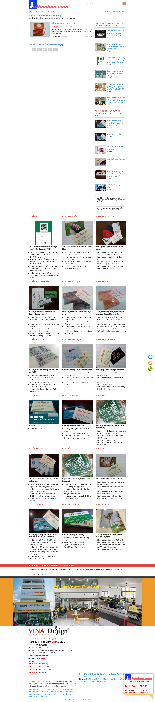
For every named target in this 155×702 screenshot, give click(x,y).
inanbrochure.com (50, 694)
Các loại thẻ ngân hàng (72, 438)
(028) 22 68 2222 (43, 658)
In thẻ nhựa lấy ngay (38, 339)
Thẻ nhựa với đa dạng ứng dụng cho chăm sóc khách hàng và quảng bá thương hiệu (110, 313)
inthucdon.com (34, 692)
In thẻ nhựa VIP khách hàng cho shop (111, 487)
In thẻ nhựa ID (102, 281)
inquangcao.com (34, 689)
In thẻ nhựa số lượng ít (72, 339)
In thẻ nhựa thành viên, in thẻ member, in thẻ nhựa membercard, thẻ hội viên (42, 313)
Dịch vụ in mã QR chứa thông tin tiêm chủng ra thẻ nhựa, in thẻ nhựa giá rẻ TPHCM (116, 59)
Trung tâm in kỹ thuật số (38, 681)
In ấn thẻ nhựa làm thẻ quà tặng (109, 331)
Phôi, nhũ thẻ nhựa (70, 504)
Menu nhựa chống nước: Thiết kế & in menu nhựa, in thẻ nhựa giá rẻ (115, 46)
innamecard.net (34, 694)
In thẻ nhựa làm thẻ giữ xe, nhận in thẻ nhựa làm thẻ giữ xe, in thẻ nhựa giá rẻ (116, 173)
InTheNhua (45, 574)
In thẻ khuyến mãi (104, 384)
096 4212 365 (33, 672)
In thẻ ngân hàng (70, 395)
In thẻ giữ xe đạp (103, 440)
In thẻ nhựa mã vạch (71, 281)
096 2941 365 (33, 669)
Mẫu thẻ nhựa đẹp (52, 11)
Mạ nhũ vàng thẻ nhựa (72, 542)
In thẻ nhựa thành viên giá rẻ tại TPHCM (44, 324)
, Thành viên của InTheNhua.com (64, 26)
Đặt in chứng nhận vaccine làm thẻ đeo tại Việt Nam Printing (115, 73)
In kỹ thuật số (102, 504)
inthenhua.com (67, 689)
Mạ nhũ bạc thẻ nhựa (72, 545)
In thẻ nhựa (34, 216)
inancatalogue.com (67, 694)
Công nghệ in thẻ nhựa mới (74, 435)
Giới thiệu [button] (107, 11)
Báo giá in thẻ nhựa (39, 11)
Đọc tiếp (89, 36)
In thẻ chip (33, 395)
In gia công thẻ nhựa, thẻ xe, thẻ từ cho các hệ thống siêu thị (110, 426)
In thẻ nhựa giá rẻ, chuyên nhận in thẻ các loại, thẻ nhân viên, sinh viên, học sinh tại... (43, 542)
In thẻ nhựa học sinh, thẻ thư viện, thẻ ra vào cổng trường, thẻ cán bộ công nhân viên (116, 100)
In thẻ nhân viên (36, 448)
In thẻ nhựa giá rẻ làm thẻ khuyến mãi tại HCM (110, 370)
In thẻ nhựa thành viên (39, 281)
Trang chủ (32, 15)
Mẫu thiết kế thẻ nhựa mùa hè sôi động (64, 23)
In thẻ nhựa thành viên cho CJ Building (44, 498)
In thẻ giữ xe (101, 395)
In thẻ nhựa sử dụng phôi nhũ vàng (73, 534)
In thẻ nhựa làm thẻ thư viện (107, 549)
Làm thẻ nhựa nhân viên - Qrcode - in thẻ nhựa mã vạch (76, 313)
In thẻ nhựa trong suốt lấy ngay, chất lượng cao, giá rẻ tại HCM (43, 371)
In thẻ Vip (100, 448)
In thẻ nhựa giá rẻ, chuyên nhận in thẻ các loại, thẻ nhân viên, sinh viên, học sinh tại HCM (43, 535)
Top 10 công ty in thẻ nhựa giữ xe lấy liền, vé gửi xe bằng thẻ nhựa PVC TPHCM (115, 86)
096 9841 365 (33, 664)
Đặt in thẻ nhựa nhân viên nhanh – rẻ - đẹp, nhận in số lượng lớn (44, 480)
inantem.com (69, 692)
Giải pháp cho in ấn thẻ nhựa (108, 329)
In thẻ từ (66, 448)
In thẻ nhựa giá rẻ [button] (119, 11)
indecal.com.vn (56, 692)
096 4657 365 (33, 666)
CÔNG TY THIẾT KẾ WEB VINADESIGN (77, 700)
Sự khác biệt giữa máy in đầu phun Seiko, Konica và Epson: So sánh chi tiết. (116, 33)
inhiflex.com (43, 696)
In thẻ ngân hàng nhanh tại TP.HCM (73, 425)
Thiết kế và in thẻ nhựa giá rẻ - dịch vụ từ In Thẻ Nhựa (76, 248)
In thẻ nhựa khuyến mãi (106, 339)
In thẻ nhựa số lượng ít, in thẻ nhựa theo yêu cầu (77, 370)
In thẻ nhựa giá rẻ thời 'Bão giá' (75, 433)
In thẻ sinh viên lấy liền (114, 134)
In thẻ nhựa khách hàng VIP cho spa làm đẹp (109, 479)
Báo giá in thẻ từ (70, 494)
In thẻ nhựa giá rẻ (70, 216)
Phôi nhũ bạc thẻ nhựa (72, 547)
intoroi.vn (45, 692)
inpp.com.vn (33, 696)
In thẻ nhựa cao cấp (105, 216)
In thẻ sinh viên (36, 504)
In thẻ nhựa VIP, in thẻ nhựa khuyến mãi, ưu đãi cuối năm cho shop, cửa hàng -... (110, 380)
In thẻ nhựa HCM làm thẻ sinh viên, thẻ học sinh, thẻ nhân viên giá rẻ (115, 123)
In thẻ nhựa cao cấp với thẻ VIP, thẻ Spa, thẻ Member (109, 248)
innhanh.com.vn (51, 689)
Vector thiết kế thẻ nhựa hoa (116, 159)
